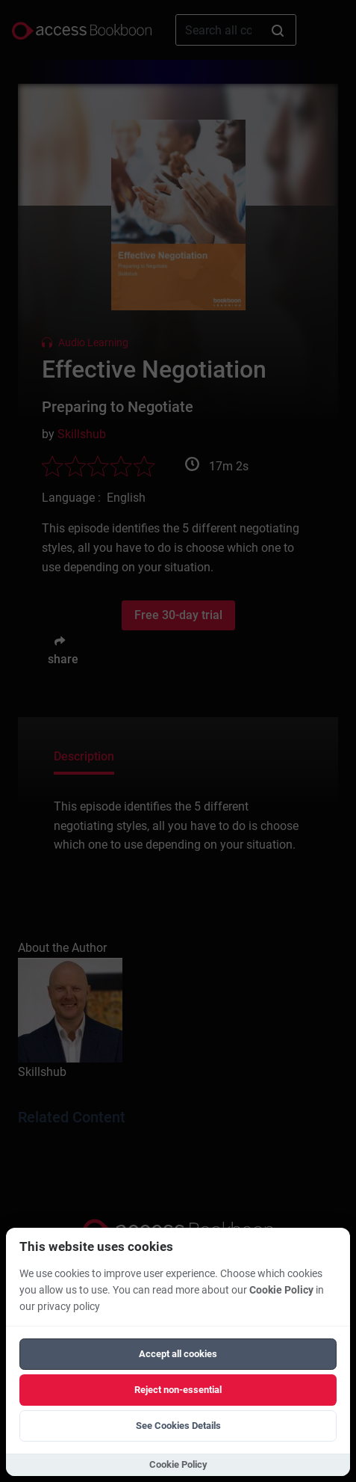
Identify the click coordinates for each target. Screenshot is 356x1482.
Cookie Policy (281, 1290)
